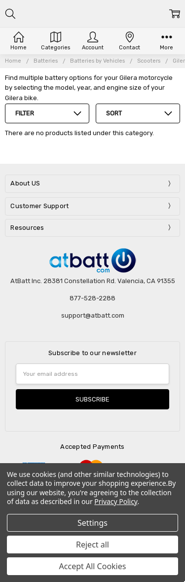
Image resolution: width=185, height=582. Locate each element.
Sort (114, 113)
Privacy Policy (115, 501)
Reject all (92, 544)
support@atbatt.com (92, 315)
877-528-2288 (92, 298)
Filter (24, 113)
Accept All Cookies (92, 566)
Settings (92, 522)
